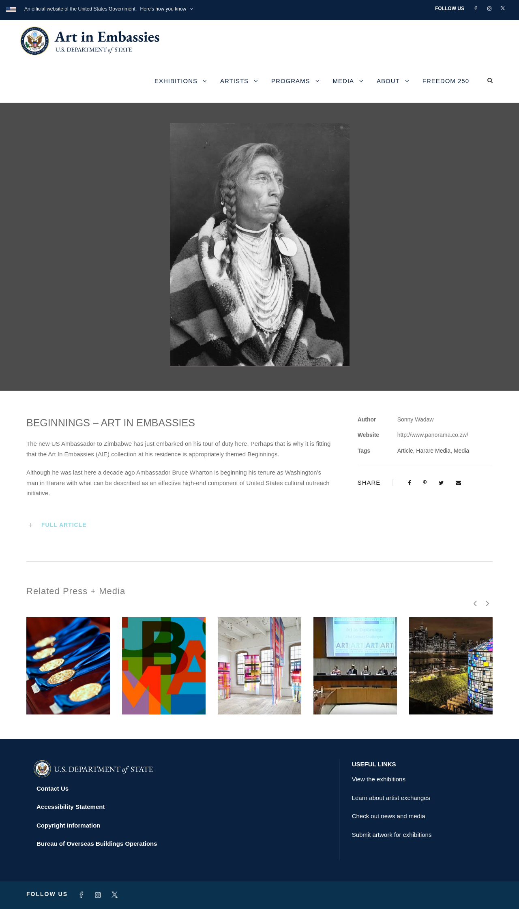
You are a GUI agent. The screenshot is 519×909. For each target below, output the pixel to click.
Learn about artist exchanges (391, 797)
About (388, 80)
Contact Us (52, 788)
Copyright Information (68, 825)
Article (405, 450)
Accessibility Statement (70, 806)
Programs (290, 80)
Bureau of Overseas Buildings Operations (96, 843)
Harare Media (433, 450)
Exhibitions (175, 80)
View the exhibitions (378, 779)
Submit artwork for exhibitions (392, 834)
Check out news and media (388, 816)
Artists (234, 80)
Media (343, 80)
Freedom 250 (445, 80)
